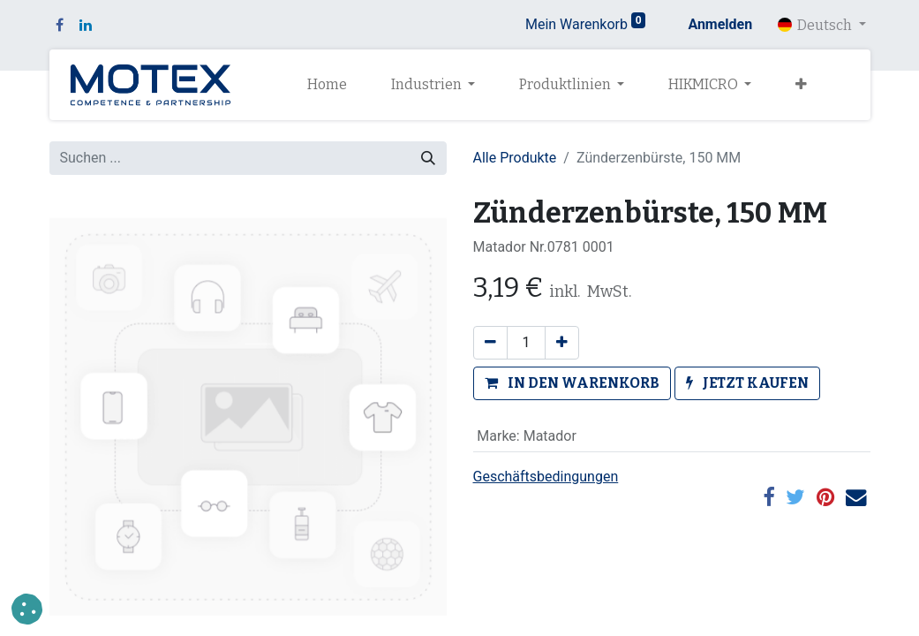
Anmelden (720, 24)
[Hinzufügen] (562, 343)
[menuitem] (327, 84)
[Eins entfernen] (490, 343)
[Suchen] (428, 158)
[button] (801, 84)
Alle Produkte (515, 157)
